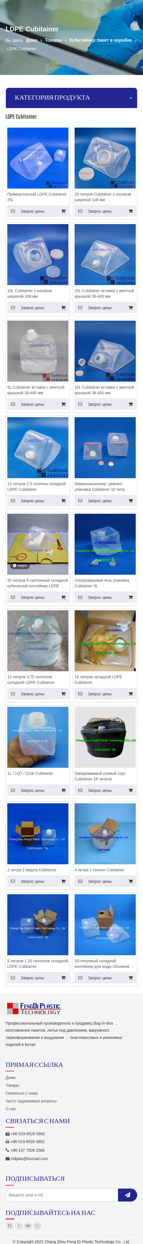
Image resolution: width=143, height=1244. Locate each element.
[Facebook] (9, 1226)
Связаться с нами (22, 1093)
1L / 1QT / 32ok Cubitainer (30, 773)
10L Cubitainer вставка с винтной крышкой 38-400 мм (104, 390)
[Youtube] (27, 1226)
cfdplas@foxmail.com (29, 1158)
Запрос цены (25, 211)
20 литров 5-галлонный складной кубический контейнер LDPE (37, 583)
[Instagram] (37, 1226)
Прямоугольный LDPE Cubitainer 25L (36, 197)
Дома (10, 1077)
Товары (12, 1085)
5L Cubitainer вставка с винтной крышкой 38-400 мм (35, 390)
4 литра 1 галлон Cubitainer (99, 870)
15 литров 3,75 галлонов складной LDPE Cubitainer (31, 680)
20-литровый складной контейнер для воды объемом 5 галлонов (103, 964)
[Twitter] (18, 1226)
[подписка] (127, 1195)
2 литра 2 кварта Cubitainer (32, 870)
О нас (11, 1109)
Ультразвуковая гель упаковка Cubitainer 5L (102, 583)
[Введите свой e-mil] (65, 1195)
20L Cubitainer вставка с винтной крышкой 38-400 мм (104, 293)
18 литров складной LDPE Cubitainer (98, 680)
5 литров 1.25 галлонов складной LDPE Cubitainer (37, 964)
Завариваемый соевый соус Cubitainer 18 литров (100, 776)
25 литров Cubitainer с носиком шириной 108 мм (103, 197)
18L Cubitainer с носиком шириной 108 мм (29, 293)
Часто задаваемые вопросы (31, 1101)
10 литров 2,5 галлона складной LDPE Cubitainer (36, 487)
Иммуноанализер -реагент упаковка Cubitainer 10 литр (100, 487)
